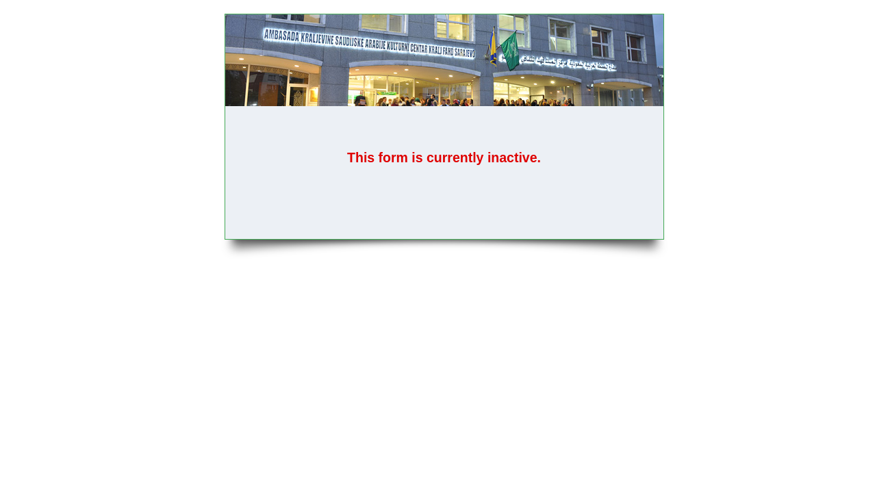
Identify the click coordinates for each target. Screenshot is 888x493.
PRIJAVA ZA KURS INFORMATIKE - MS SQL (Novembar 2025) (444, 60)
